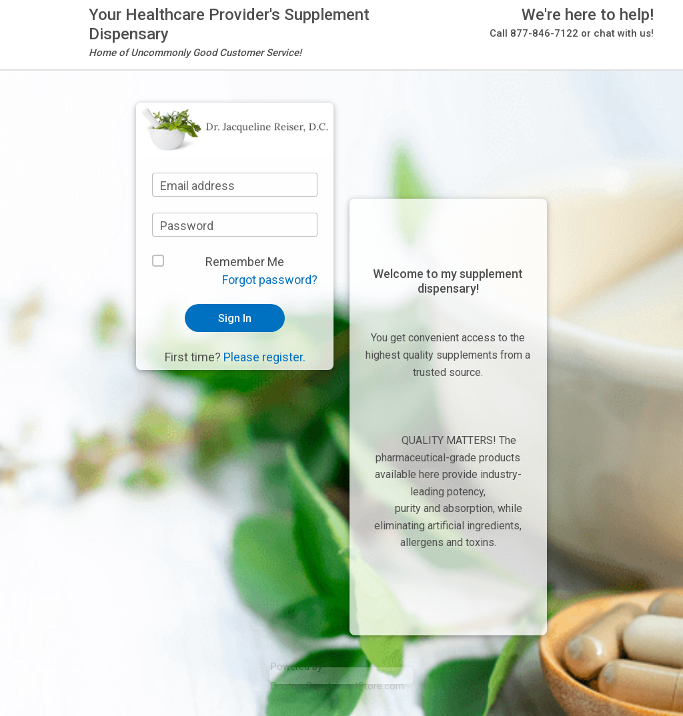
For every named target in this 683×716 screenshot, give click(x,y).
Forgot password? (269, 280)
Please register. (264, 357)
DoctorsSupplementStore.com (337, 686)
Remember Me (244, 262)
